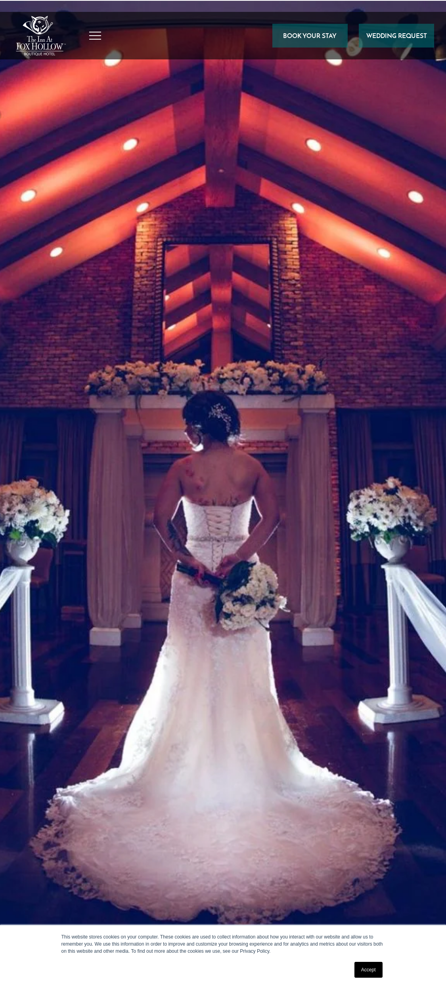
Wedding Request (396, 36)
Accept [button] (368, 970)
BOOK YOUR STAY (310, 36)
